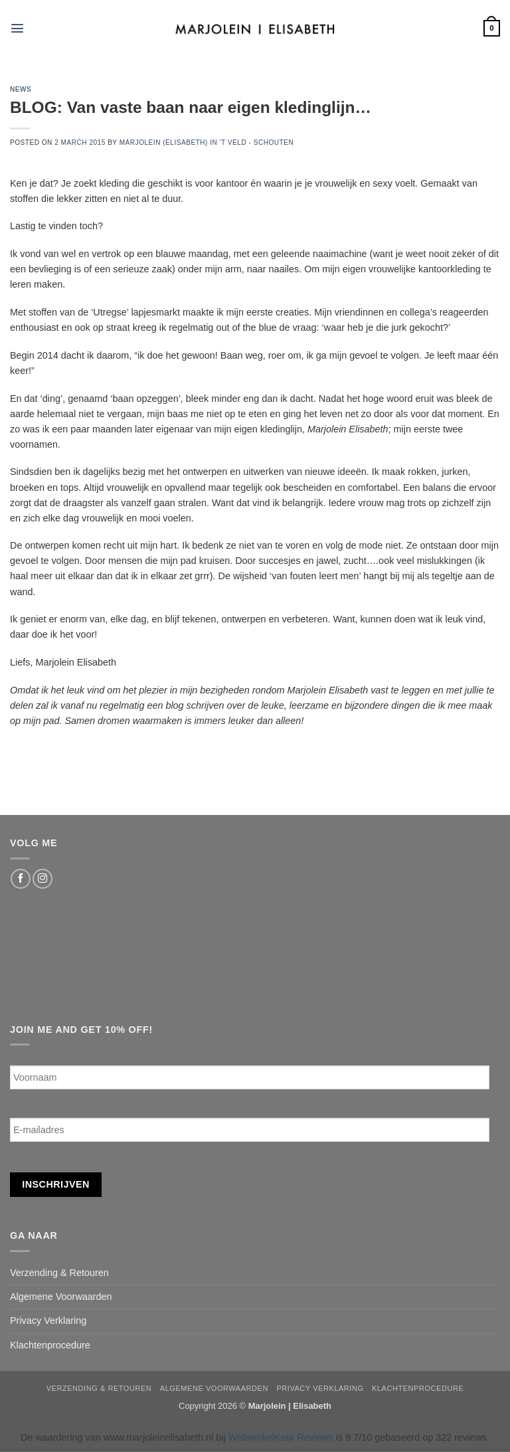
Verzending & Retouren (59, 1272)
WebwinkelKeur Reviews (280, 1437)
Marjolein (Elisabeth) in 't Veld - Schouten (207, 142)
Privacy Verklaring (48, 1320)
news (20, 89)
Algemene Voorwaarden (61, 1296)
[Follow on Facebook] (21, 879)
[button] (17, 28)
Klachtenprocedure (50, 1345)
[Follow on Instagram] (42, 879)
